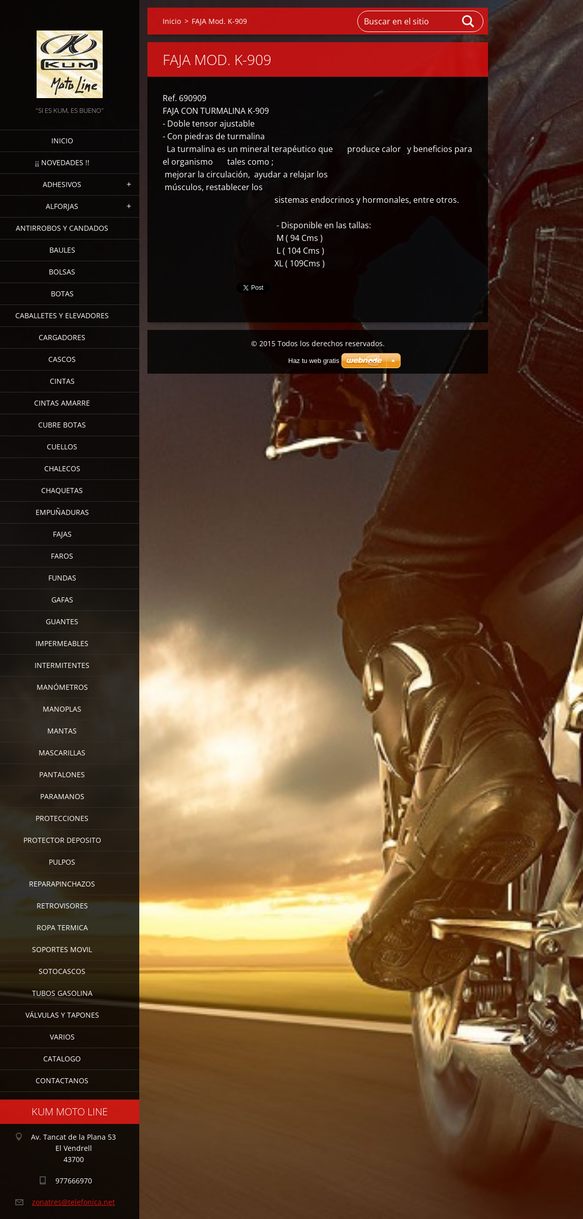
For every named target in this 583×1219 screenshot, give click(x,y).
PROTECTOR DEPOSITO (62, 840)
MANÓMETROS (62, 687)
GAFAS (62, 599)
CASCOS (62, 359)
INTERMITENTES (62, 665)
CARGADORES (62, 337)
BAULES (62, 250)
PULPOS (62, 862)
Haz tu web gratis (313, 360)
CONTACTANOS (62, 1080)
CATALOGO (62, 1058)
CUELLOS (62, 446)
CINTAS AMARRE (62, 403)
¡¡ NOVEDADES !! (62, 162)
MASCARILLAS (62, 752)
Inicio (62, 140)
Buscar (468, 21)
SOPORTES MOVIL (62, 949)
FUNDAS (62, 578)
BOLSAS (62, 272)
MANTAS (62, 731)
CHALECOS (62, 468)
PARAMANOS (62, 796)
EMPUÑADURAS (62, 512)
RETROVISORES (62, 905)
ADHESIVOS (62, 184)
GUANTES (62, 621)
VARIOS (62, 1037)
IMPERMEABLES (62, 643)
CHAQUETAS (62, 490)
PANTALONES (62, 774)
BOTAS (62, 293)
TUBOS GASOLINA (62, 993)
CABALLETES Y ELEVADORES (62, 315)
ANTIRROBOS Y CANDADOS (62, 228)
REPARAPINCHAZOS (62, 884)
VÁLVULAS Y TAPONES (62, 1015)
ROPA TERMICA (62, 927)
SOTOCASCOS (62, 971)
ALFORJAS (62, 206)
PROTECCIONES (62, 818)
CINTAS (62, 381)
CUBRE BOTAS (62, 425)
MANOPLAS (62, 709)
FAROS (62, 556)
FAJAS (62, 534)
